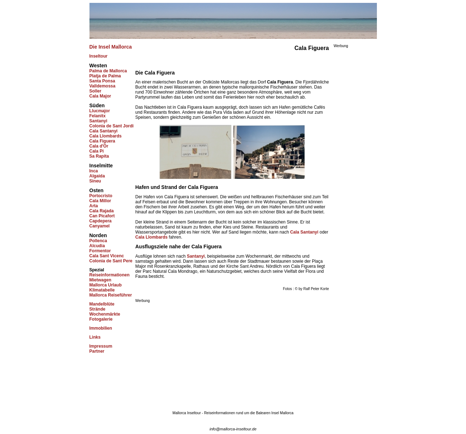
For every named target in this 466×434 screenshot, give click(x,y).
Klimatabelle (102, 290)
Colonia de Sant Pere (111, 260)
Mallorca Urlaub (105, 285)
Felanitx (97, 115)
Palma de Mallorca (108, 70)
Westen (98, 65)
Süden (97, 105)
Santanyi (98, 120)
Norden (98, 235)
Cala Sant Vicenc (106, 255)
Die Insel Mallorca (110, 47)
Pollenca (98, 240)
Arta (93, 205)
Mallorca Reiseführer (110, 295)
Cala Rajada (101, 210)
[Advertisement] (195, 353)
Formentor (100, 250)
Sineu (95, 181)
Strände (97, 309)
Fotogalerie (101, 319)
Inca (93, 170)
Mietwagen (100, 279)
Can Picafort (102, 215)
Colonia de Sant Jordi (111, 125)
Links (95, 337)
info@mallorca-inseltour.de (233, 429)
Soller (95, 91)
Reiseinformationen (109, 274)
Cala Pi (96, 151)
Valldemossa (102, 86)
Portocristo (100, 195)
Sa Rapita (99, 156)
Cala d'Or (99, 146)
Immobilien (100, 328)
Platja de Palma (105, 75)
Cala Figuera (102, 141)
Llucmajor (99, 110)
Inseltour (98, 56)
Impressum (100, 346)
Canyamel (99, 226)
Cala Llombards (105, 136)
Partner (97, 351)
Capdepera (100, 220)
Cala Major (100, 96)
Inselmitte (101, 165)
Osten (96, 190)
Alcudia (97, 245)
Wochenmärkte (104, 314)
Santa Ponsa (102, 80)
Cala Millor (100, 200)
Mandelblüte (102, 304)
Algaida (97, 175)
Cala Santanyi (103, 131)
